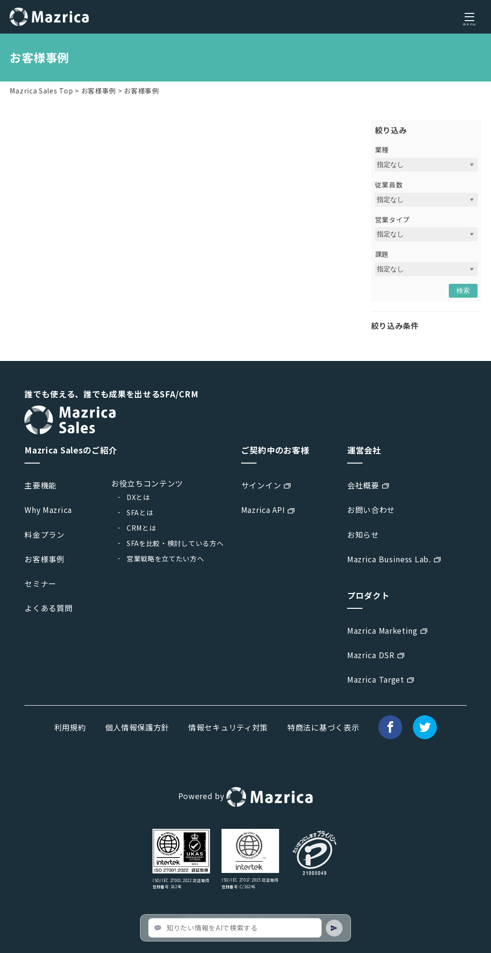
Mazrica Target (375, 679)
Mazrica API (263, 509)
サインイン (261, 485)
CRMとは (141, 528)
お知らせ (363, 534)
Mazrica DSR (371, 655)
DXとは (138, 497)
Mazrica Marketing (382, 630)
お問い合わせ (371, 509)
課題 (382, 254)
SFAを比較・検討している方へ (175, 543)
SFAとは (140, 512)
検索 (463, 290)
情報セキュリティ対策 (228, 727)
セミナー (40, 583)
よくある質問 (48, 608)
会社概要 (363, 485)
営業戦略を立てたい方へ (165, 558)
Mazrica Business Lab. (389, 559)
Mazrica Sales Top (41, 90)
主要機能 (40, 485)
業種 (382, 149)
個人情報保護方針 (137, 727)
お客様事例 (99, 90)
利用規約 (70, 727)
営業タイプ (392, 219)
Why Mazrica (48, 509)
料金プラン (44, 534)
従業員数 (389, 184)
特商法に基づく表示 (323, 727)
